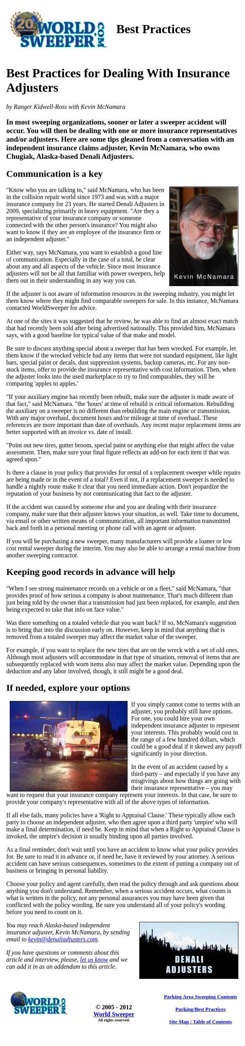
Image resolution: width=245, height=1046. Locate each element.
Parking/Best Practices (201, 1009)
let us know (94, 959)
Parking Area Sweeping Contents (200, 997)
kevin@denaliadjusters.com (63, 939)
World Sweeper (113, 1014)
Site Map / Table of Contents (200, 1022)
